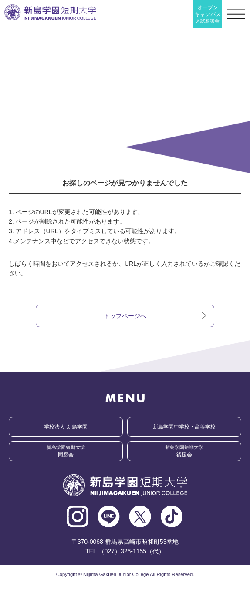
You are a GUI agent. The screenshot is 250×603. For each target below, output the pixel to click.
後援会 (184, 451)
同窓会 (66, 451)
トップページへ (125, 315)
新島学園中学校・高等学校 (184, 427)
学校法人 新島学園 (65, 427)
